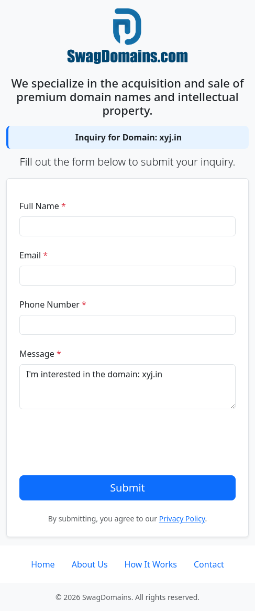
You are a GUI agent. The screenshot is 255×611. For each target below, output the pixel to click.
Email (33, 255)
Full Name (42, 206)
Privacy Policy (182, 518)
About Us (90, 564)
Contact (209, 564)
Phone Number (52, 304)
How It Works (151, 564)
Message (40, 353)
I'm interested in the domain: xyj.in (127, 386)
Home (43, 564)
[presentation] (99, 442)
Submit (127, 488)
